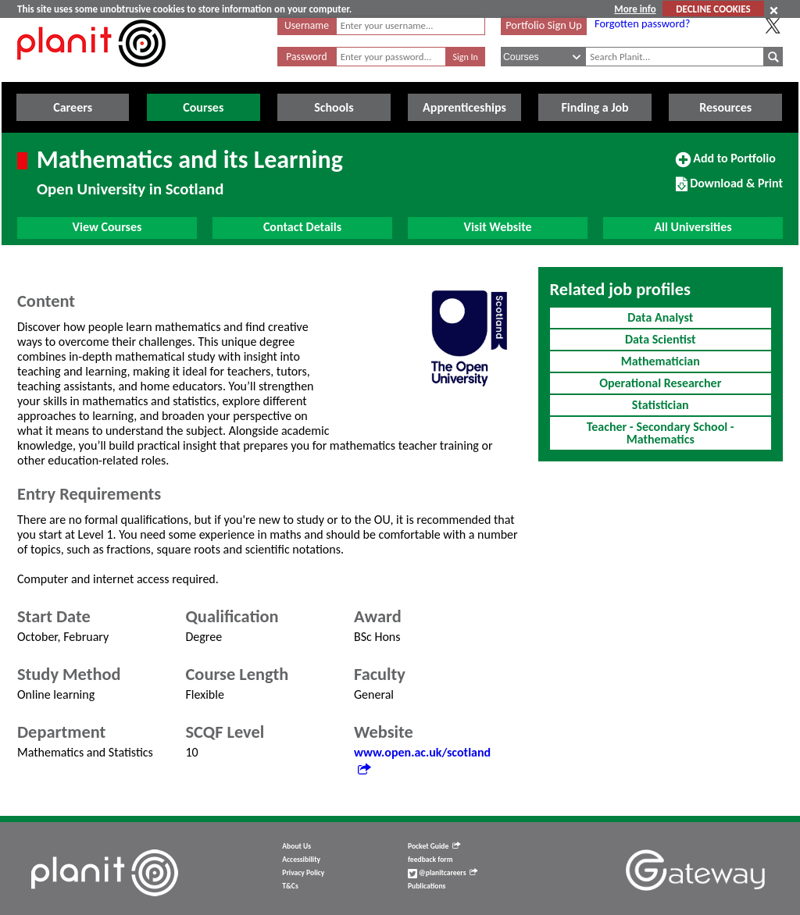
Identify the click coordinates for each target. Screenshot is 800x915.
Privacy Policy (303, 873)
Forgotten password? (642, 23)
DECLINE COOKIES (713, 9)
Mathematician (660, 361)
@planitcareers (443, 873)
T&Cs (290, 886)
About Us (296, 846)
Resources (725, 107)
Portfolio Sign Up (543, 25)
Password (306, 56)
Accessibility (301, 859)
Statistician (660, 404)
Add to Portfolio (726, 164)
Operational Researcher (660, 383)
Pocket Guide (434, 846)
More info (634, 9)
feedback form (430, 859)
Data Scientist (660, 339)
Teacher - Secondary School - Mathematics (660, 433)
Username (306, 25)
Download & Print (729, 189)
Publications (426, 886)
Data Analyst (660, 317)
